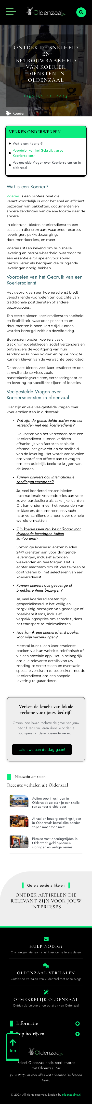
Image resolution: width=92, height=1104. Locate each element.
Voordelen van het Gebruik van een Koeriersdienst (39, 153)
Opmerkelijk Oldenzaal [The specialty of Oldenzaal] (46, 999)
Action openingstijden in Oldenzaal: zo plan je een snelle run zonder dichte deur (55, 802)
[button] (81, 12)
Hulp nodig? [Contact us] (46, 946)
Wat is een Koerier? (28, 143)
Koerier (19, 113)
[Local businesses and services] (46, 965)
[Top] (12, 1045)
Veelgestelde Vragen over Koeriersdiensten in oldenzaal (47, 165)
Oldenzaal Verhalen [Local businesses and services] (46, 973)
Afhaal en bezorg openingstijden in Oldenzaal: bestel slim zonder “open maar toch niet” (56, 822)
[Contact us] (46, 939)
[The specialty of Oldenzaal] (46, 992)
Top (13, 1054)
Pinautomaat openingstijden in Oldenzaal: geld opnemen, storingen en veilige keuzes (55, 843)
